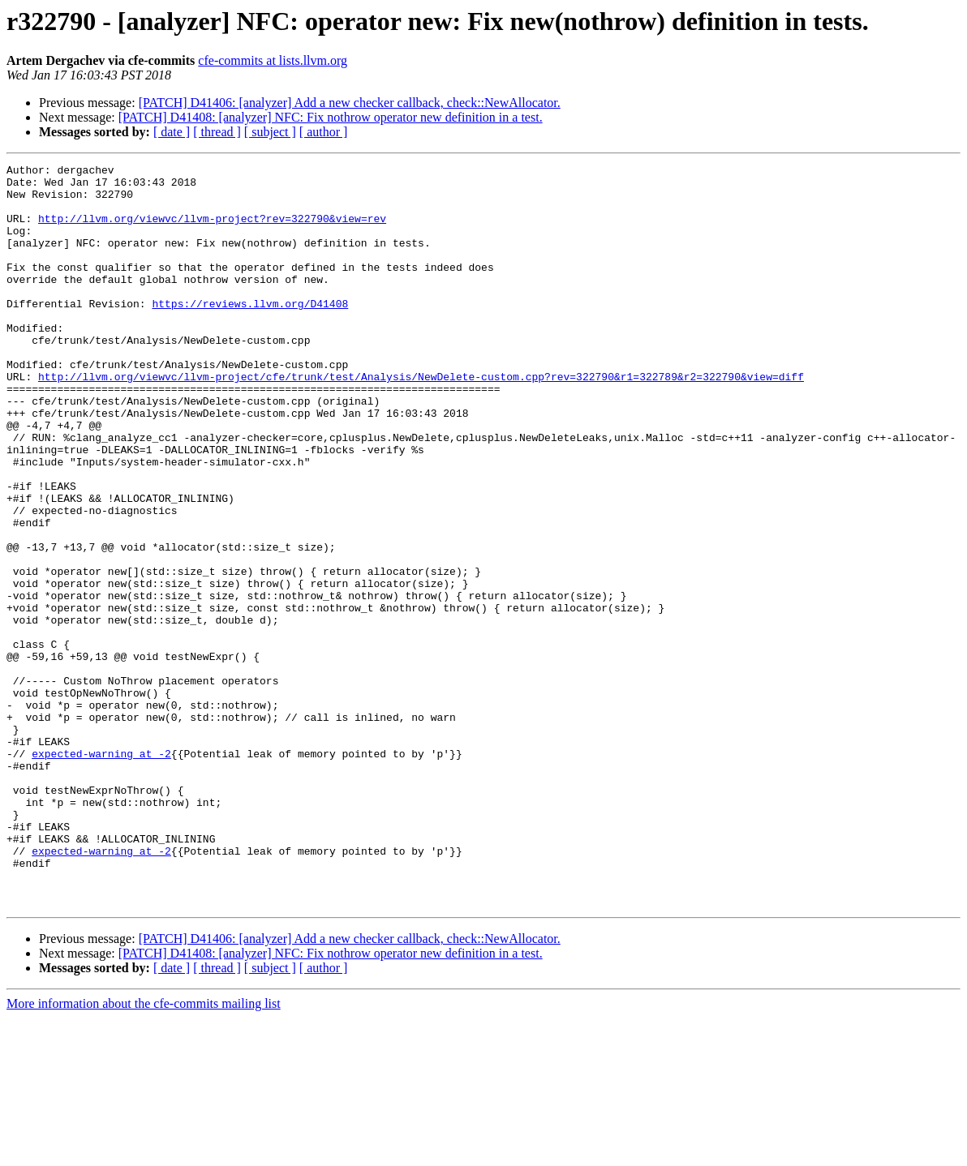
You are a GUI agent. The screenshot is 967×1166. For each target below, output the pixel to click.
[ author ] (323, 132)
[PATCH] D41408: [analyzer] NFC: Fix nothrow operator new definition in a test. (330, 117)
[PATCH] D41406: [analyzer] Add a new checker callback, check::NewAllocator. (350, 102)
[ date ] (171, 132)
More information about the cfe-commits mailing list (143, 1152)
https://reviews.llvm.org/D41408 (250, 332)
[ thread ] (217, 132)
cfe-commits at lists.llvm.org (272, 60)
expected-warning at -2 (101, 872)
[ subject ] (270, 132)
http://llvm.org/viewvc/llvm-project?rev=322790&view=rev (212, 230)
